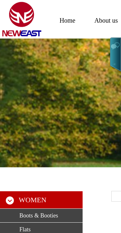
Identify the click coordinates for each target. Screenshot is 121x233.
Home (68, 20)
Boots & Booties (38, 215)
